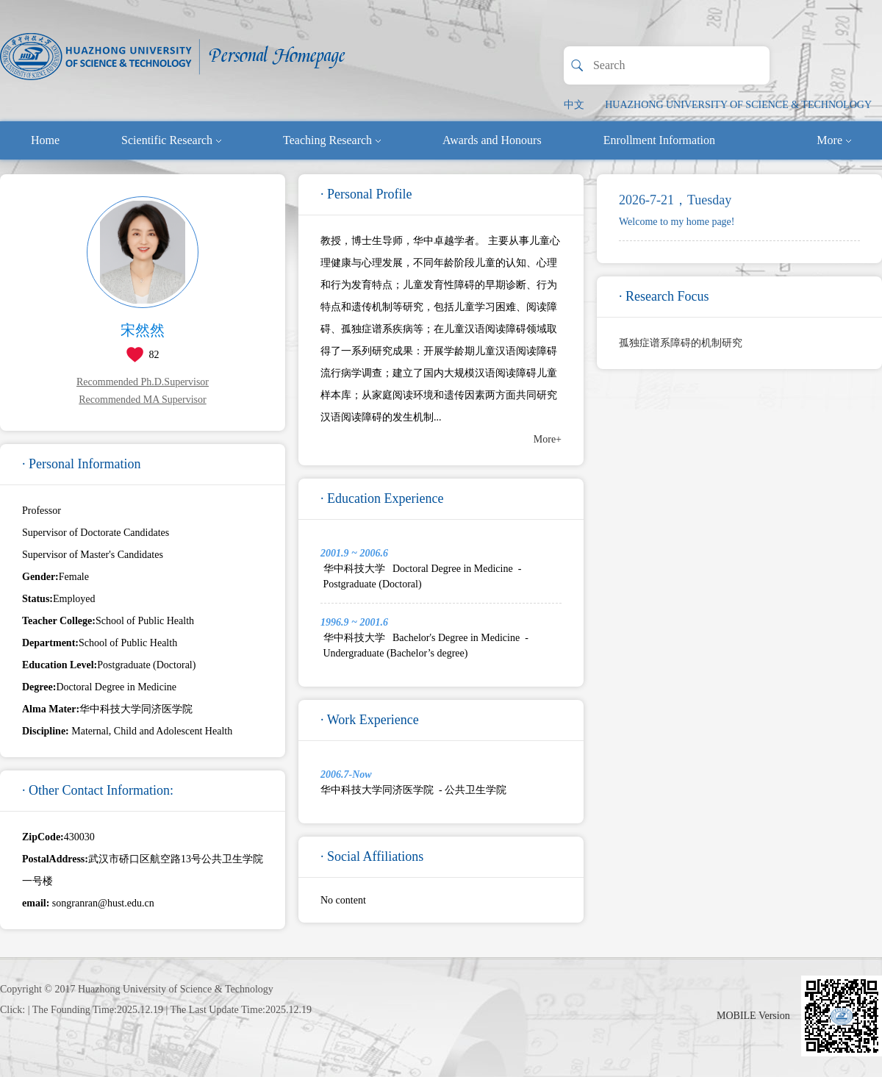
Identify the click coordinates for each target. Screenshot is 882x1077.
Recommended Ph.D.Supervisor (142, 381)
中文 (574, 104)
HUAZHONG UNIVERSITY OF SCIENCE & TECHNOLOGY (738, 104)
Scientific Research (171, 140)
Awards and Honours (492, 140)
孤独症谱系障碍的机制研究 (680, 342)
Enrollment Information (659, 140)
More (834, 140)
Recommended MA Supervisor (142, 399)
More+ (548, 439)
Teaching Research (332, 140)
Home (45, 140)
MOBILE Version (753, 1015)
